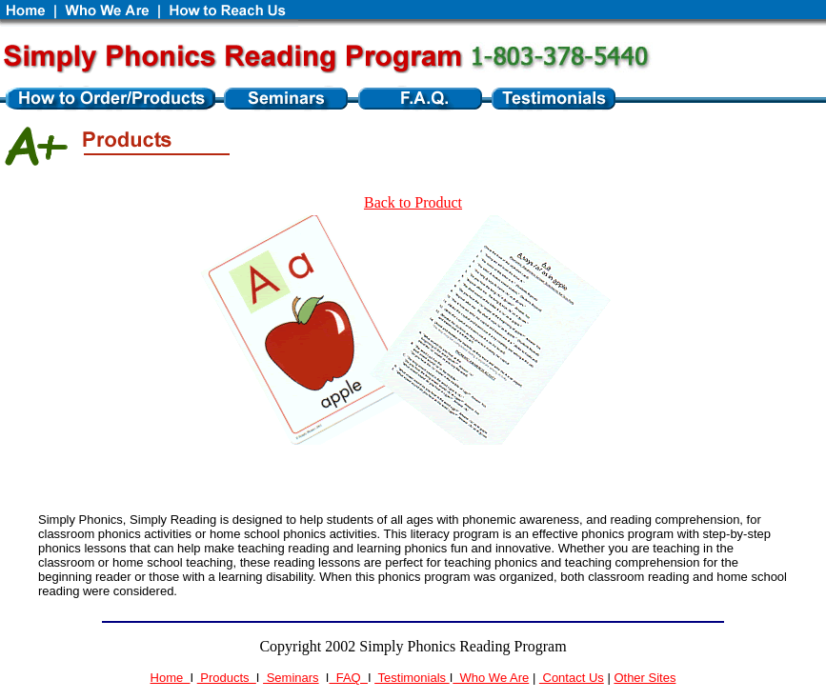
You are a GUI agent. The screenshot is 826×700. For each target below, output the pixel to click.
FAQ (348, 677)
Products (226, 677)
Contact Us (571, 677)
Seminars (291, 677)
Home (171, 677)
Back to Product (413, 202)
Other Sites (644, 677)
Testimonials (412, 677)
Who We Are (491, 677)
